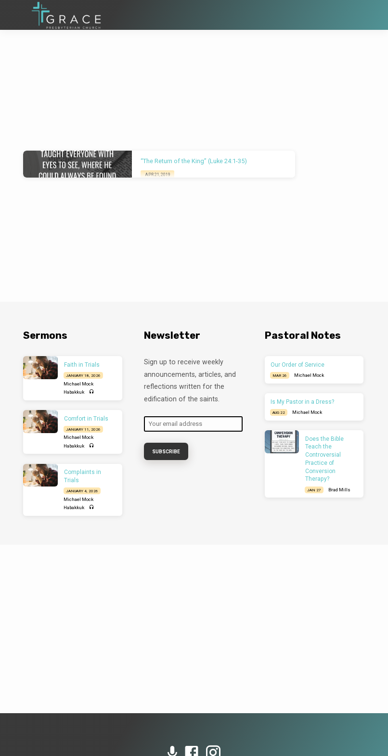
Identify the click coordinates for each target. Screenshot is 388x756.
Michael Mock (78, 383)
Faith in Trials (82, 364)
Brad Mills (339, 489)
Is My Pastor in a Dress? (302, 401)
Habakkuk (74, 392)
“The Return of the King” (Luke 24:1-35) (194, 161)
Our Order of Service (297, 364)
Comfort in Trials (86, 418)
